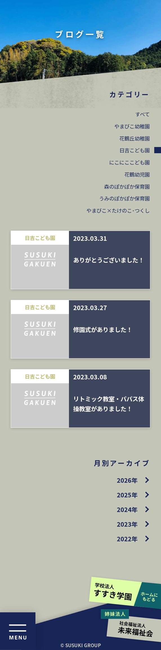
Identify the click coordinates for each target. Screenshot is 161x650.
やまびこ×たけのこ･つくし (118, 210)
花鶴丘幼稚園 (134, 138)
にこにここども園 (129, 162)
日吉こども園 (134, 150)
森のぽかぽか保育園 (127, 186)
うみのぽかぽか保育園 (124, 198)
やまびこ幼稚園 (132, 126)
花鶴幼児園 (137, 174)
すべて (142, 114)
